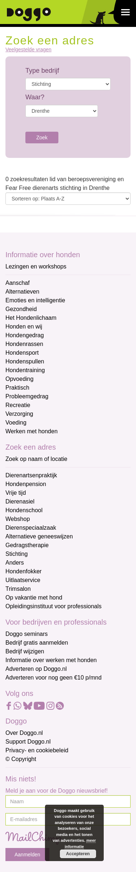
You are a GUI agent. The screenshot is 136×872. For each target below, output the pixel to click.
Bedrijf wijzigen (24, 651)
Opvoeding (19, 379)
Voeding (15, 422)
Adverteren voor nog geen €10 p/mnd (53, 677)
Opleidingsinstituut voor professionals (53, 606)
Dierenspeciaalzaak (30, 528)
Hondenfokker (23, 571)
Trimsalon (18, 589)
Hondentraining (25, 370)
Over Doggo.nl (24, 733)
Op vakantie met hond (33, 597)
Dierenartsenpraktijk (31, 475)
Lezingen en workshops (35, 266)
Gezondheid (21, 309)
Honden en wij (23, 326)
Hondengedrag (24, 335)
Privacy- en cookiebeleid (36, 750)
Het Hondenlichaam (31, 318)
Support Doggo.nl (28, 741)
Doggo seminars (26, 634)
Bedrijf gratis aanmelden (36, 643)
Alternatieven (22, 291)
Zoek (42, 137)
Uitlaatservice (22, 580)
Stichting (16, 554)
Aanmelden (27, 854)
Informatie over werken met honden (51, 660)
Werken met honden (31, 431)
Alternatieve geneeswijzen (39, 536)
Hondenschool (23, 510)
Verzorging (19, 414)
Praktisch (17, 388)
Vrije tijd (15, 493)
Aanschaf (17, 283)
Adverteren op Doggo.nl (36, 669)
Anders (14, 563)
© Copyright (20, 759)
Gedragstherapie (27, 545)
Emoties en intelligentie (35, 300)
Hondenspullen (24, 361)
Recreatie (17, 405)
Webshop (17, 519)
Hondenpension (25, 484)
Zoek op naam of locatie (36, 459)
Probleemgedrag (26, 396)
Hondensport (22, 353)
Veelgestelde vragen (28, 49)
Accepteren (78, 853)
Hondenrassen (24, 344)
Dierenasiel (19, 501)
